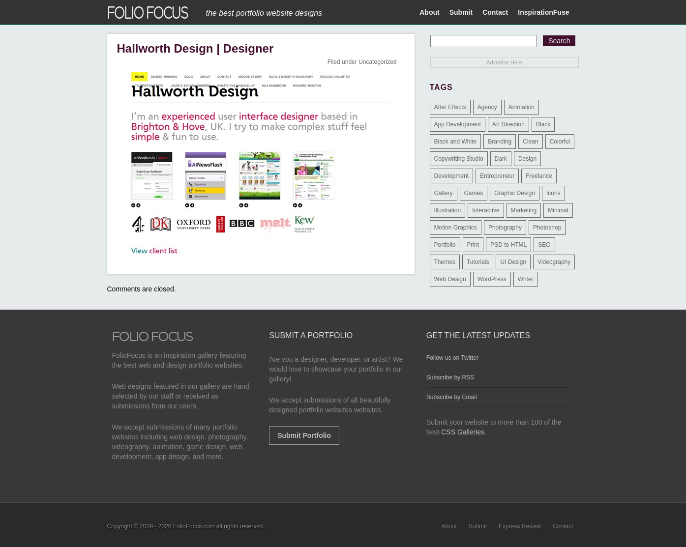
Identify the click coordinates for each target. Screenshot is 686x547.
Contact (495, 12)
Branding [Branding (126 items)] (499, 141)
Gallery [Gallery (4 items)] (443, 193)
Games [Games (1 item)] (473, 193)
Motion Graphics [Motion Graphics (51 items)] (455, 227)
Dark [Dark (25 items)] (501, 158)
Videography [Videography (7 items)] (553, 262)
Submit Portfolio (304, 435)
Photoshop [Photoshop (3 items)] (547, 227)
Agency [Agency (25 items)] (487, 107)
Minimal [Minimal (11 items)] (558, 210)
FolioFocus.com (194, 526)
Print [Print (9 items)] (473, 244)
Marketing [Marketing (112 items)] (524, 210)
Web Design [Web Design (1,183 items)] (450, 279)
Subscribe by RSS (450, 377)
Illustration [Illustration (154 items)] (447, 210)
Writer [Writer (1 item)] (526, 279)
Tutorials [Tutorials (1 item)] (478, 262)
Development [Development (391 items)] (451, 176)
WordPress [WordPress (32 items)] (492, 279)
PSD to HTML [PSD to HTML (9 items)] (508, 244)
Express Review (520, 526)
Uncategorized (377, 61)
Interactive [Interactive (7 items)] (485, 210)
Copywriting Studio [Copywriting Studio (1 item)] (458, 158)
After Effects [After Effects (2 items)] (450, 107)
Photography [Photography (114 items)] (505, 227)
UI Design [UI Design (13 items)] (513, 262)
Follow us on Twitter (452, 357)
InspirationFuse (543, 12)
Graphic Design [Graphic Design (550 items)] (514, 193)
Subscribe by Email (451, 397)
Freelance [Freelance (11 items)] (539, 176)
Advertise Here (504, 62)
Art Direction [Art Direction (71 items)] (508, 124)
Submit (461, 12)
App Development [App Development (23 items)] (457, 124)
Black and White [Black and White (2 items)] (455, 141)
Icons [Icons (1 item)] (553, 193)
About (429, 12)
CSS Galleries (462, 432)
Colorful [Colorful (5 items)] (560, 141)
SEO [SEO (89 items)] (544, 244)
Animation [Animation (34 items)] (521, 107)
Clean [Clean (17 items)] (530, 141)
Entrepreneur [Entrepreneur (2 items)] (497, 176)
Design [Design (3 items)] (527, 158)
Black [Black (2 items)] (543, 124)
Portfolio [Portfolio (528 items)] (445, 244)
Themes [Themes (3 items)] (444, 262)
